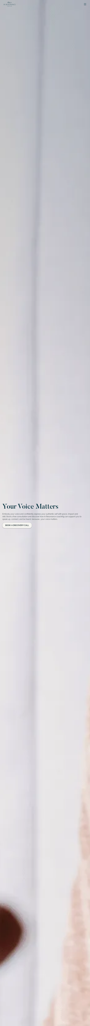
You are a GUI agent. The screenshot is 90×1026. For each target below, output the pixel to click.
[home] (9, 4)
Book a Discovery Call (17, 525)
